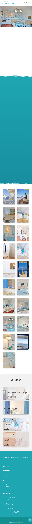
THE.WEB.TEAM (20, 522)
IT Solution (15, 522)
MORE (6, 397)
